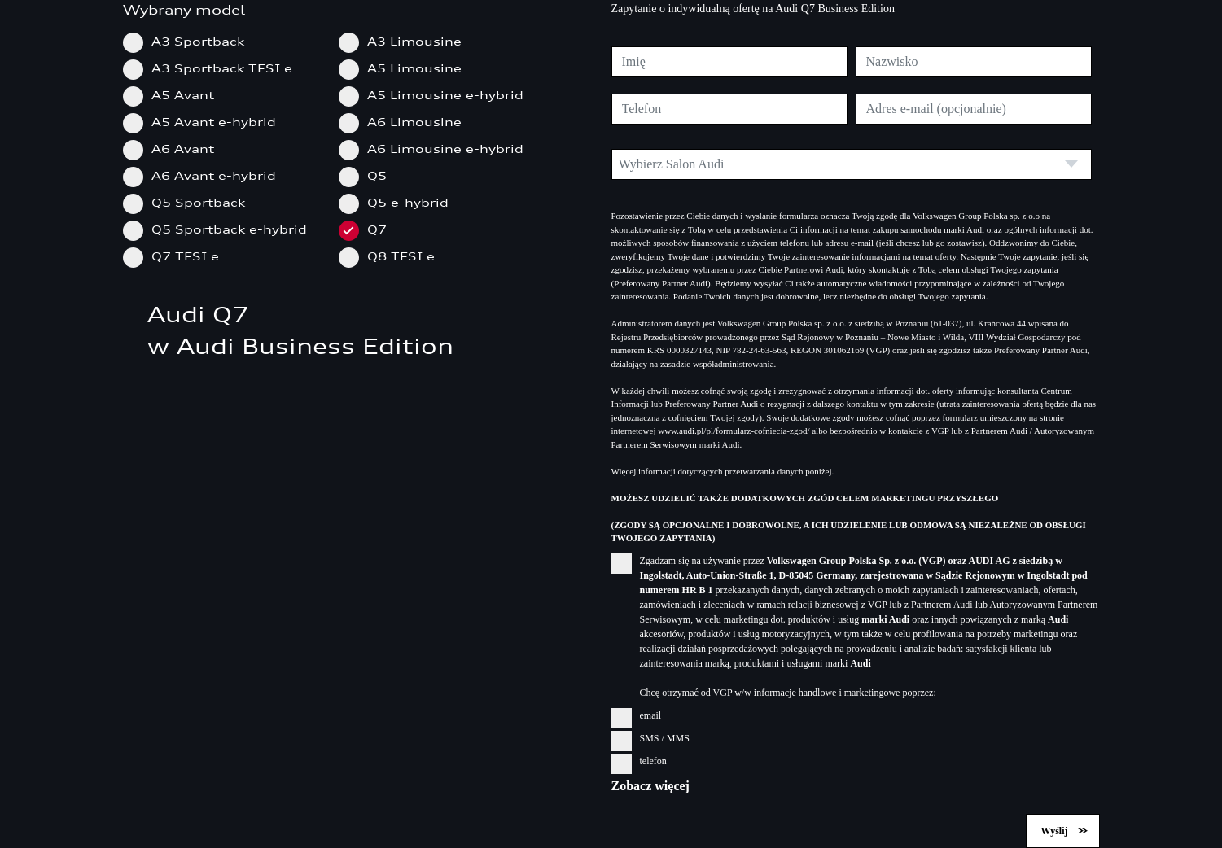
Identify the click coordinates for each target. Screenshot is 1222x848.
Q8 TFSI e (392, 255)
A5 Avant (174, 94)
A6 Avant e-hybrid (205, 175)
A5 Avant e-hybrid (205, 121)
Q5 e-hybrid (399, 202)
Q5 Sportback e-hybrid (220, 229)
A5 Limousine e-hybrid (436, 94)
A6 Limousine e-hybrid (436, 148)
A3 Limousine (405, 41)
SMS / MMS (650, 738)
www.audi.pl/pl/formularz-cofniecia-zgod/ (733, 430)
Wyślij (1054, 831)
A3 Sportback (189, 41)
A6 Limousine (405, 121)
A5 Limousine (405, 67)
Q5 (368, 175)
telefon (639, 761)
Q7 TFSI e (176, 255)
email (636, 715)
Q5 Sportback (189, 202)
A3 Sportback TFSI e (213, 67)
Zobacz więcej (650, 786)
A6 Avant (174, 148)
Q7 (368, 229)
